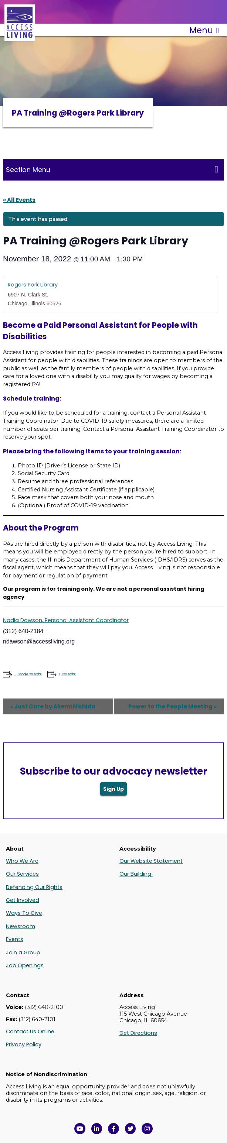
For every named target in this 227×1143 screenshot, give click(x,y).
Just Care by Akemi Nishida (52, 706)
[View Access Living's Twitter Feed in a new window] (130, 1128)
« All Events (19, 200)
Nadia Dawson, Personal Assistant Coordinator (66, 620)
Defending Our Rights (34, 887)
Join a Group (23, 952)
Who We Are (22, 861)
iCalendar (68, 674)
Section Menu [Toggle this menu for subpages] (112, 169)
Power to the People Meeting (172, 706)
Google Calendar (29, 674)
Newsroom (20, 926)
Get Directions (138, 1033)
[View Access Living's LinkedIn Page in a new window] (96, 1128)
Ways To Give (24, 913)
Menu (204, 30)
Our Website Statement (151, 861)
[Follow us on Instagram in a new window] (147, 1128)
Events (14, 939)
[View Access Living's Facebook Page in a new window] (113, 1128)
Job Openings (25, 965)
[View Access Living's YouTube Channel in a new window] (79, 1128)
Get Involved (22, 900)
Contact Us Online (30, 1031)
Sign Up (113, 789)
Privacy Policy (23, 1044)
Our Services (22, 874)
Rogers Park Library (33, 284)
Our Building (136, 874)
